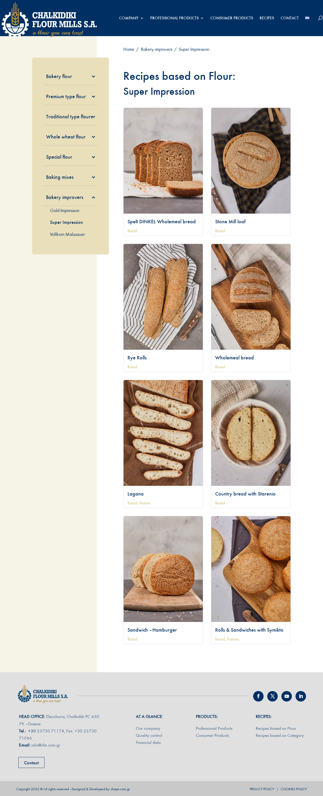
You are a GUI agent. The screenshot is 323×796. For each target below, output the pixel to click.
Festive (144, 503)
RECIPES (267, 18)
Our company (148, 728)
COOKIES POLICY (294, 789)
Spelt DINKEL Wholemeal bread (161, 221)
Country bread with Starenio (245, 494)
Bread (132, 231)
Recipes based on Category (280, 735)
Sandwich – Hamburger (152, 630)
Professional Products (214, 728)
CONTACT (290, 18)
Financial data (148, 742)
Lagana (135, 494)
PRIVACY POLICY (262, 789)
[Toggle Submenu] (86, 76)
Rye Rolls (137, 357)
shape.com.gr (120, 789)
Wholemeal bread (234, 357)
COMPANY (128, 18)
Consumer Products (212, 735)
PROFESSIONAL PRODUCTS (174, 18)
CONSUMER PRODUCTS (231, 18)
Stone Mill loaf (230, 221)
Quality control (149, 735)
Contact (31, 763)
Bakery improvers (156, 49)
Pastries (233, 639)
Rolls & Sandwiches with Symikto (249, 630)
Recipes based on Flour (276, 728)
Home (128, 49)
